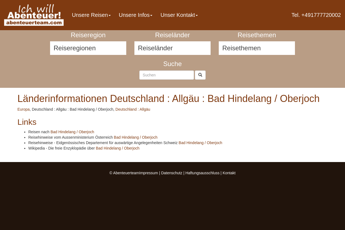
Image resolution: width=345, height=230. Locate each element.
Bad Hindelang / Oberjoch (72, 132)
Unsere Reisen (91, 15)
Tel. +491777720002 (316, 15)
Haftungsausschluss (202, 173)
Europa (23, 109)
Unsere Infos (135, 15)
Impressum (148, 173)
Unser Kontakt (179, 15)
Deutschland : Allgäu (132, 109)
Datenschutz (171, 173)
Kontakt (229, 173)
